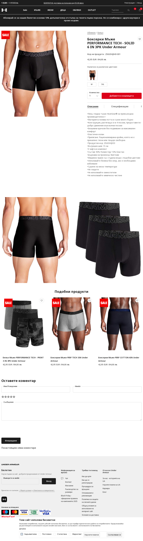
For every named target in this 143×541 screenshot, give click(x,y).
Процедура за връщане (87, 487)
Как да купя (86, 476)
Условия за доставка (90, 515)
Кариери (106, 488)
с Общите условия (25, 490)
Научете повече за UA (111, 485)
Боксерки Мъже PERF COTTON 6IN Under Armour (118, 359)
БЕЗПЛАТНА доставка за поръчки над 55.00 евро (64, 3)
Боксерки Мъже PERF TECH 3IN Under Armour (69, 359)
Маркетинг (77, 534)
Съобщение (8, 402)
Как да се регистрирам (87, 481)
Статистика (62, 534)
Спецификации (119, 106)
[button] (140, 46)
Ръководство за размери (71, 490)
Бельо (100, 32)
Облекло (91, 32)
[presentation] (22, 429)
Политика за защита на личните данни (90, 500)
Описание (92, 106)
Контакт (68, 482)
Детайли (22, 529)
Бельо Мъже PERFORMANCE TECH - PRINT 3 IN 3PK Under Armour (23, 359)
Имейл (77, 386)
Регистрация (130, 3)
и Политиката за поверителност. (43, 490)
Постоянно (47, 534)
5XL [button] (102, 84)
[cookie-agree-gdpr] (114, 534)
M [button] (91, 84)
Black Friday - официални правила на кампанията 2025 (69, 498)
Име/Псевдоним (10, 386)
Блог (105, 492)
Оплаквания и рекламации (87, 494)
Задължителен (30, 534)
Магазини (69, 485)
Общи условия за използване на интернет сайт (89, 509)
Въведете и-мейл (11, 478)
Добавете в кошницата (121, 95)
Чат (66, 478)
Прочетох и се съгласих (28, 490)
